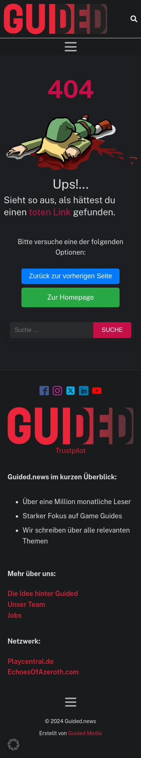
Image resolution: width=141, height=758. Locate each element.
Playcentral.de (31, 661)
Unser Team (26, 604)
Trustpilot (70, 451)
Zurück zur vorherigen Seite (70, 276)
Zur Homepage (70, 297)
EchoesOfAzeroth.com (43, 672)
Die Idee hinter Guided (43, 593)
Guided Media (85, 733)
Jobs (15, 615)
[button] (13, 744)
